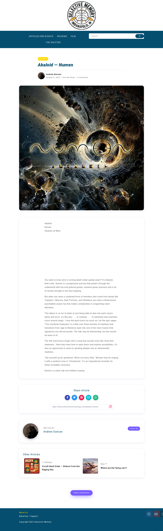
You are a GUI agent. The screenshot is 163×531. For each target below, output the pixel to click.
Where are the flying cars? (114, 468)
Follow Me (134, 428)
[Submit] (139, 36)
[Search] (116, 36)
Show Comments (81, 493)
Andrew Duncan (53, 74)
